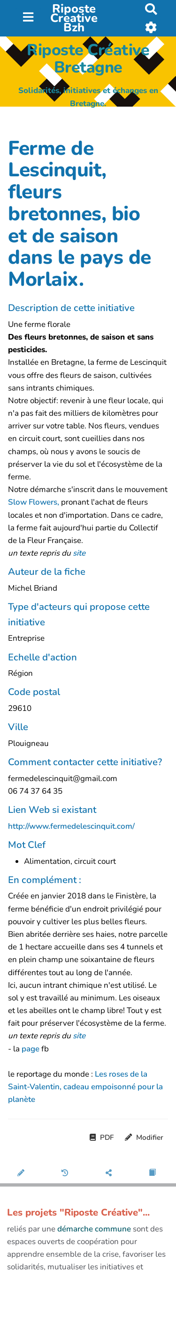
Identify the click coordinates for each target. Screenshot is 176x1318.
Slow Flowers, (33, 502)
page (31, 1048)
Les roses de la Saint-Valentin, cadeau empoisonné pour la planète (85, 1087)
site (79, 553)
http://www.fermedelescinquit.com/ (71, 826)
